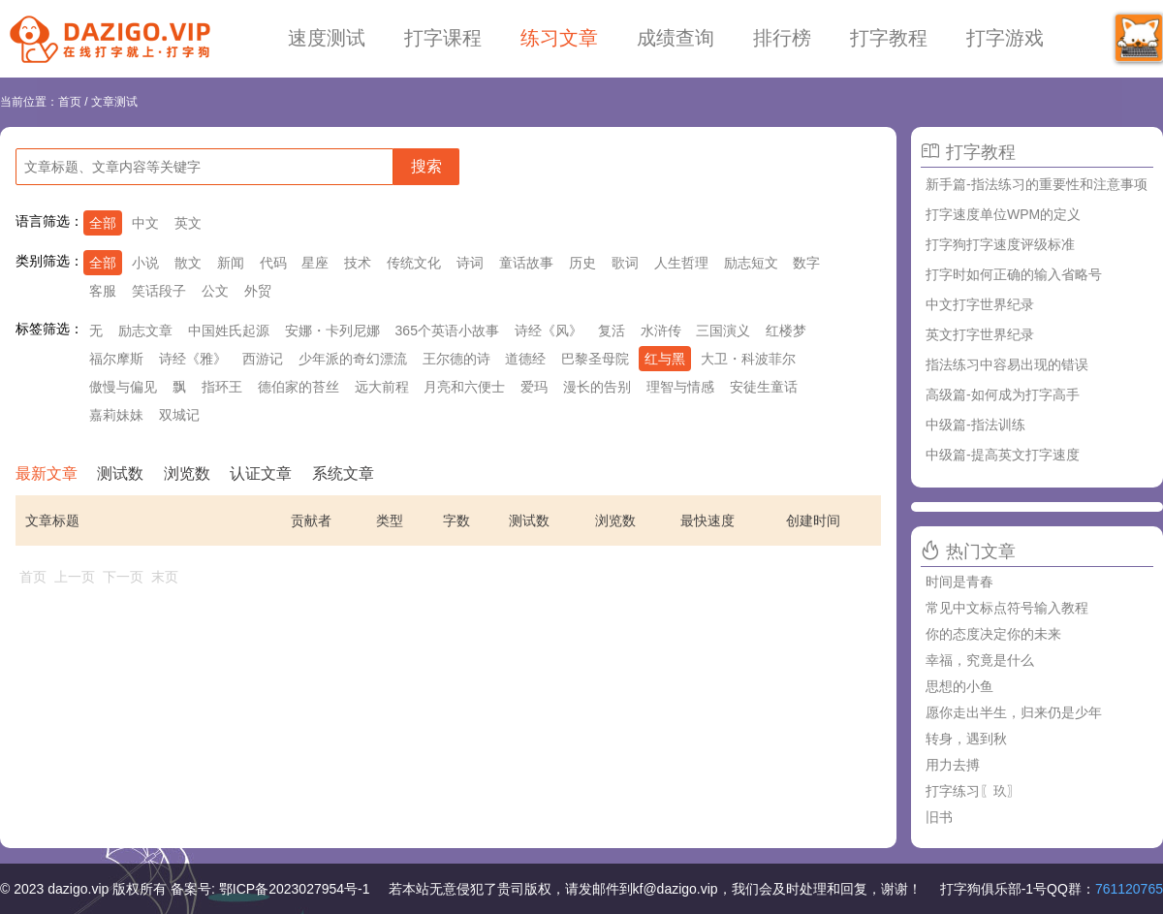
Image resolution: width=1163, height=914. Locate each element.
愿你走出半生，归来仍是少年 (1014, 712)
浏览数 (187, 473)
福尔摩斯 (116, 358)
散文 (188, 262)
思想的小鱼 (959, 686)
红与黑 (664, 358)
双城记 (179, 415)
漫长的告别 (597, 386)
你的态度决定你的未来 (993, 634)
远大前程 (382, 386)
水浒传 (661, 330)
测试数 (120, 473)
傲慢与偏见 (123, 386)
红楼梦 (786, 330)
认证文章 (261, 473)
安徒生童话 (764, 386)
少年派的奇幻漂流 (353, 358)
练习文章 (559, 37)
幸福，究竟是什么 (980, 660)
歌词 (625, 262)
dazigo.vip (78, 889)
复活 (611, 330)
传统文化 (414, 262)
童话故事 (526, 262)
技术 (357, 262)
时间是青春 (959, 581)
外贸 (257, 291)
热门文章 (981, 551)
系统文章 (343, 473)
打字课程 (443, 37)
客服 (102, 291)
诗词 (470, 262)
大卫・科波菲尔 (748, 358)
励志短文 (751, 262)
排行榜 (782, 37)
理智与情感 (680, 386)
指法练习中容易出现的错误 (1007, 364)
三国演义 (723, 330)
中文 (145, 223)
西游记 (262, 358)
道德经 (525, 358)
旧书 (939, 817)
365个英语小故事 (447, 330)
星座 (315, 262)
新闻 (230, 262)
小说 (145, 262)
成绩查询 (675, 37)
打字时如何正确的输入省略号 (1014, 274)
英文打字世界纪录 (980, 334)
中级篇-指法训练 (975, 424)
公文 (215, 291)
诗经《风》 (548, 330)
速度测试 (326, 37)
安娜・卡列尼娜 (332, 330)
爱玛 (534, 386)
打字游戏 (1005, 37)
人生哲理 (681, 262)
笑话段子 (159, 291)
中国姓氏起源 (228, 330)
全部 (102, 223)
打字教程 (888, 37)
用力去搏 (953, 764)
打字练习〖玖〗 (973, 791)
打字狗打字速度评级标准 (1000, 244)
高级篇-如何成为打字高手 (1003, 394)
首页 (69, 102)
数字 (806, 262)
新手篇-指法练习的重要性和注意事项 (1036, 184)
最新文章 (47, 473)
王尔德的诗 (456, 358)
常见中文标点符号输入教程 (1007, 607)
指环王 (222, 386)
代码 (273, 262)
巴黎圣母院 (595, 358)
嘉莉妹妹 (116, 415)
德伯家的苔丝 (298, 386)
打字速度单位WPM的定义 (1003, 214)
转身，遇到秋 (966, 738)
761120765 (1129, 889)
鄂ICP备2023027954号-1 (294, 889)
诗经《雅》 (193, 358)
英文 (188, 223)
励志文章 (145, 330)
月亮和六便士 (464, 386)
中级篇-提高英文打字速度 (1003, 454)
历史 (582, 262)
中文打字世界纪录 (980, 304)
